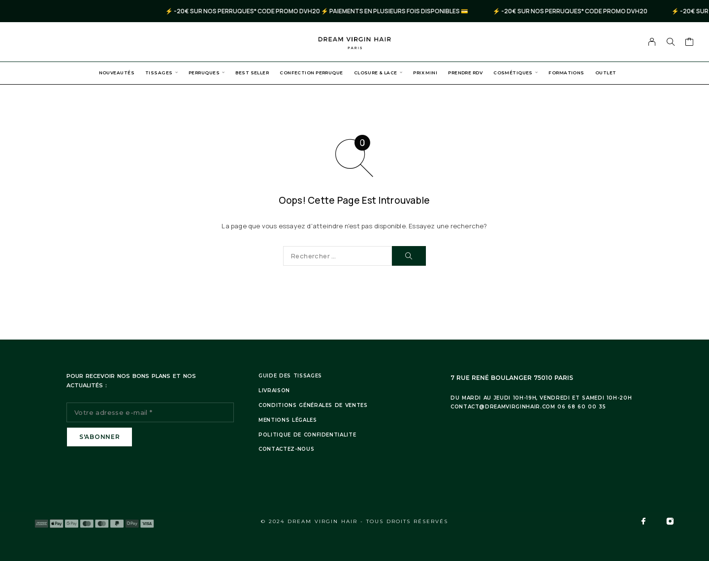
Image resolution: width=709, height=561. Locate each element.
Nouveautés (116, 72)
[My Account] (652, 41)
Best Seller (252, 72)
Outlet (605, 72)
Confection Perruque (311, 72)
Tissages (159, 72)
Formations (566, 72)
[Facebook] (643, 521)
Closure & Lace (375, 72)
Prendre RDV (465, 72)
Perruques (204, 72)
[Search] (670, 41)
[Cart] (689, 43)
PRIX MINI (425, 72)
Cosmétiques (513, 72)
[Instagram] (670, 521)
